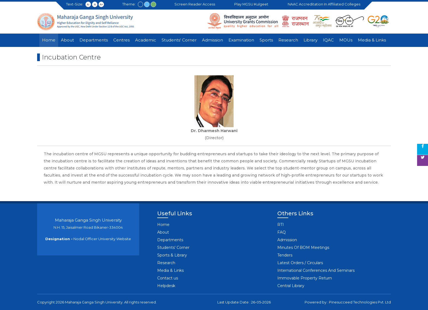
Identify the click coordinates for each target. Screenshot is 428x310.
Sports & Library (172, 255)
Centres (121, 40)
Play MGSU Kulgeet (252, 4)
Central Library (290, 285)
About (67, 40)
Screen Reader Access (195, 4)
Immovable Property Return (304, 278)
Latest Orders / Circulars (300, 262)
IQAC (328, 40)
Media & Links (372, 40)
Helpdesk (166, 285)
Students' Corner (179, 40)
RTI (280, 224)
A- (88, 4)
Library (310, 40)
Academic (145, 40)
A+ (101, 4)
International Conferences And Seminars (316, 270)
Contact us (167, 278)
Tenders (284, 255)
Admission (212, 40)
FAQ (281, 232)
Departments (93, 40)
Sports (266, 40)
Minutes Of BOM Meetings (303, 247)
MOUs (345, 40)
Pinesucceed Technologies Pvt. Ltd (360, 302)
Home (48, 40)
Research (288, 40)
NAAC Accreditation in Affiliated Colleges (325, 4)
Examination (241, 40)
